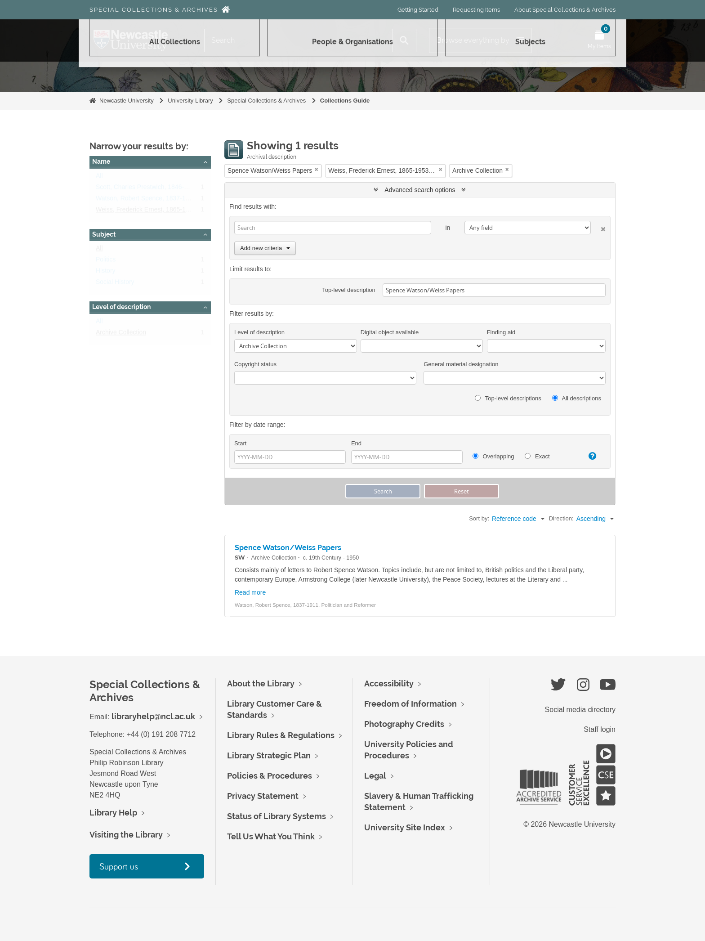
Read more (250, 592)
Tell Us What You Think (271, 836)
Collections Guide (345, 100)
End (356, 443)
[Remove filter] (316, 169)
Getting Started (417, 9)
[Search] (298, 40)
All (99, 177)
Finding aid (501, 332)
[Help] (588, 456)
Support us (118, 866)
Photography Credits (404, 724)
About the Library (260, 683)
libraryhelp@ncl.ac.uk (153, 716)
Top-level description (348, 290)
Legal (375, 775)
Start (240, 443)
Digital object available (390, 332)
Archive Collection (121, 334)
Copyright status (255, 364)
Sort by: (479, 518)
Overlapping (493, 456)
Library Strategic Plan (269, 755)
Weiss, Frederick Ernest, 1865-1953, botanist (159, 211)
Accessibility (389, 683)
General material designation (461, 364)
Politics (106, 261)
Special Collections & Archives (153, 9)
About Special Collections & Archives (565, 9)
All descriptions (576, 398)
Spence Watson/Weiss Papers (288, 547)
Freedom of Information (410, 703)
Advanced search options (420, 189)
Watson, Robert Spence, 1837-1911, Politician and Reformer (180, 200)
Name (101, 161)
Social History (115, 283)
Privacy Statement (263, 796)
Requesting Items (476, 9)
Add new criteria (265, 248)
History (106, 272)
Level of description (121, 306)
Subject (104, 234)
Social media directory (580, 709)
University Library (190, 100)
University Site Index (404, 827)
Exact (537, 456)
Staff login (600, 729)
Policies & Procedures (269, 775)
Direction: (561, 518)
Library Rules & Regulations (281, 735)
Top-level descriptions (508, 398)
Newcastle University (126, 100)
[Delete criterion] (598, 227)
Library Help (113, 812)
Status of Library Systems (276, 816)
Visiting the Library (126, 834)
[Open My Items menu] (599, 40)
